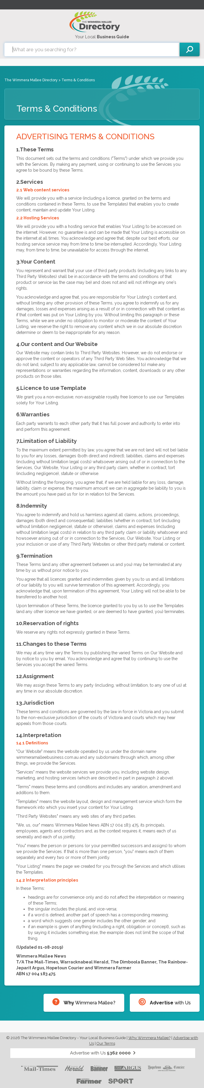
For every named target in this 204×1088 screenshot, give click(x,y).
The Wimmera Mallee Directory (31, 80)
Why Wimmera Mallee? (149, 1038)
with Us (165, 1002)
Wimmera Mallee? (83, 1002)
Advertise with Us (102, 1053)
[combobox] (92, 49)
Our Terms (106, 1043)
